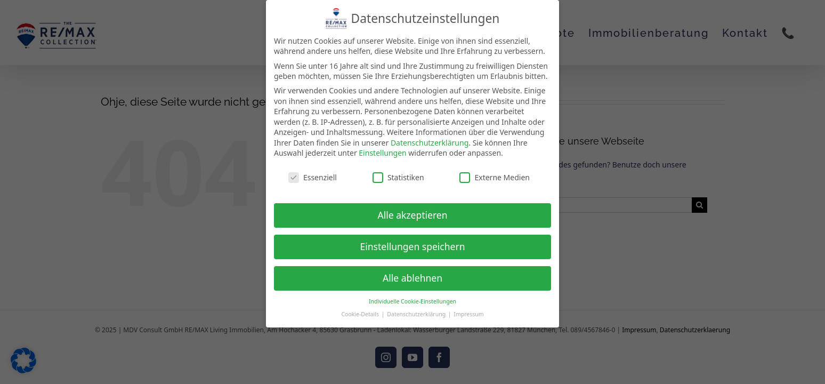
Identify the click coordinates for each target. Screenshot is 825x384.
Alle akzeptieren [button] (413, 208)
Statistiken (398, 171)
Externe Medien (494, 171)
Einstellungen (382, 146)
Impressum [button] (468, 307)
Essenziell (312, 171)
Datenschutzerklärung (429, 136)
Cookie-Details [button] (360, 307)
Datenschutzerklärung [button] (417, 307)
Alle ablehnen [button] (412, 271)
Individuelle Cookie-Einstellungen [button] (412, 294)
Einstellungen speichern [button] (412, 239)
